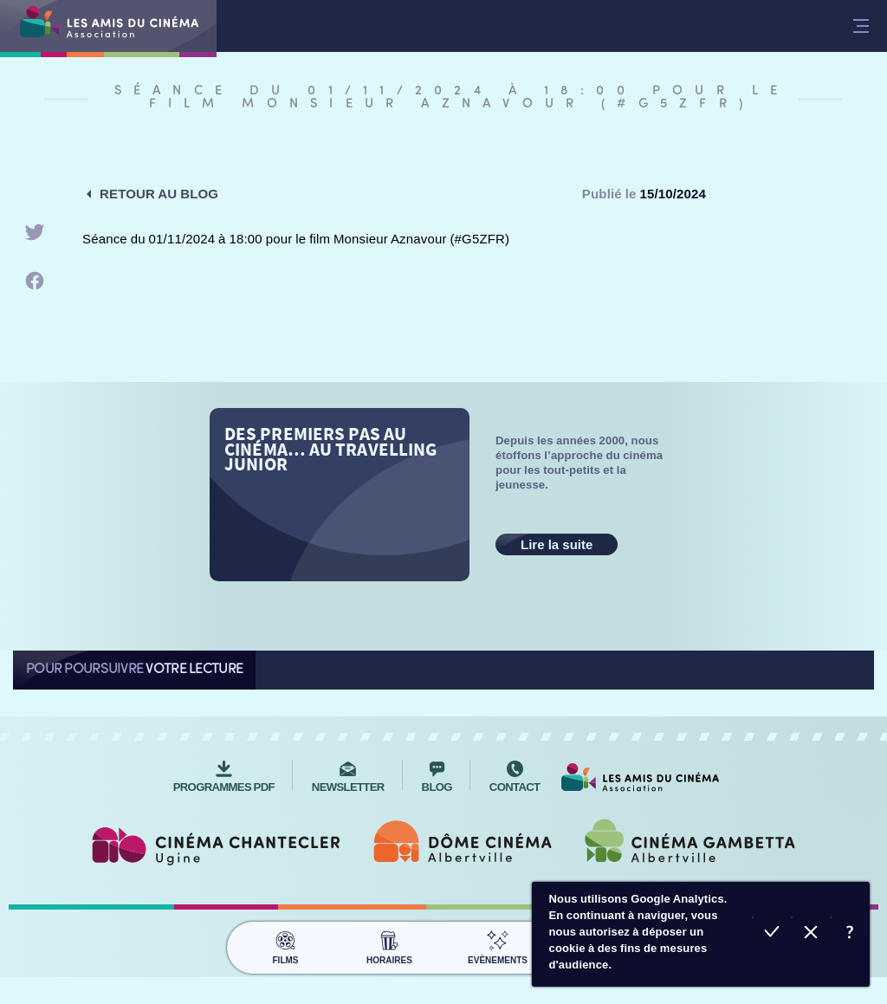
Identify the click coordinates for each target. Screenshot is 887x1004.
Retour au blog (159, 193)
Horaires (389, 945)
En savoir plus (850, 934)
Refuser (811, 934)
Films (285, 945)
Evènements (498, 945)
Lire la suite (556, 544)
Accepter (772, 934)
